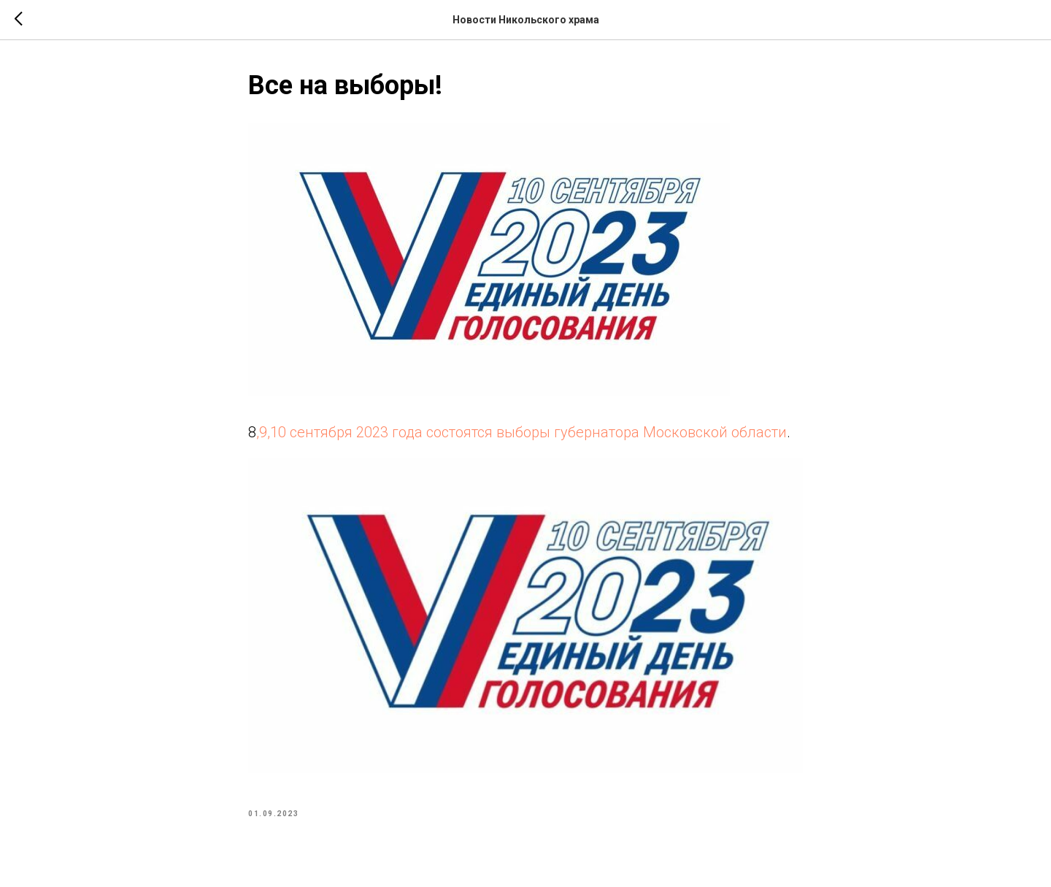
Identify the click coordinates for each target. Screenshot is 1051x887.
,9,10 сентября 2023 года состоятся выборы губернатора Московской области (521, 432)
